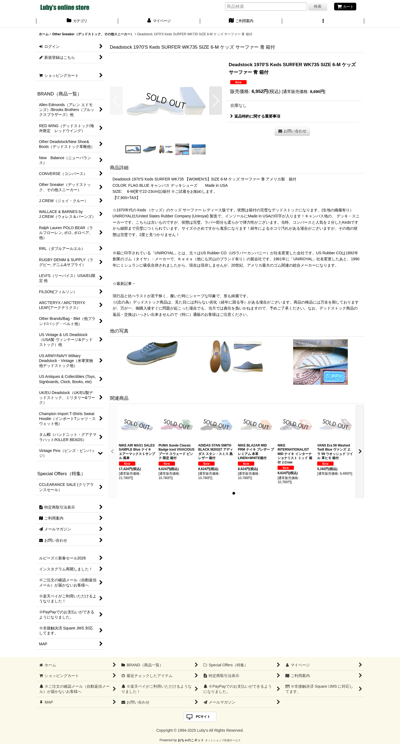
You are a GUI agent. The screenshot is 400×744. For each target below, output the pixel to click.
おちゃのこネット (191, 740)
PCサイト (203, 717)
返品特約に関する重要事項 (255, 116)
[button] (323, 21)
